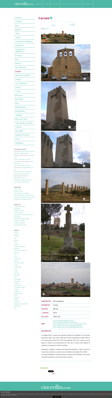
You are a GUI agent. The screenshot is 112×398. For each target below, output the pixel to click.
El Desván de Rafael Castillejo (21, 218)
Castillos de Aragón (19, 210)
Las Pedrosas (20, 67)
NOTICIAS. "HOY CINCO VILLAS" (23, 199)
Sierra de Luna (21, 119)
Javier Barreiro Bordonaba (21, 193)
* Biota (17, 37)
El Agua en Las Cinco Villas (71, 4)
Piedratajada (20, 107)
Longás (18, 79)
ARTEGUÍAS (17, 208)
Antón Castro (17, 189)
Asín (17, 26)
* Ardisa (18, 22)
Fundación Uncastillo (19, 220)
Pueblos (39, 4)
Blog (37, 12)
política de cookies (104, 394)
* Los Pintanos (21, 83)
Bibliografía (87, 4)
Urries (17, 139)
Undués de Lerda (22, 135)
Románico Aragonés (19, 223)
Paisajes (46, 4)
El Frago (18, 55)
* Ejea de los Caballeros (20, 50)
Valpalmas (19, 143)
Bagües (18, 29)
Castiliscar (19, 45)
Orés (17, 103)
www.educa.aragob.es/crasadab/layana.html (68, 327)
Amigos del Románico (20, 206)
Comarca (18, 18)
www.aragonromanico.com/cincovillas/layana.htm (70, 324)
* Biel (17, 34)
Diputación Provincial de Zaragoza (23, 214)
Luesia (17, 87)
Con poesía (55, 4)
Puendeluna (20, 111)
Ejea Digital (17, 216)
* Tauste (18, 127)
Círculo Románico (19, 212)
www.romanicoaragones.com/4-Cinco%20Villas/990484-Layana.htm (65, 321)
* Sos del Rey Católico (23, 123)
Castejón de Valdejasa (24, 41)
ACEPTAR (57, 396)
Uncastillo (19, 131)
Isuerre (18, 63)
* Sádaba (18, 115)
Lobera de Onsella (22, 75)
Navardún (19, 99)
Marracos (19, 95)
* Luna (17, 91)
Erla (16, 59)
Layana (18, 71)
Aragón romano (18, 191)
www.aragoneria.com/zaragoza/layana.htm (67, 325)
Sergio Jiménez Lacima (20, 225)
